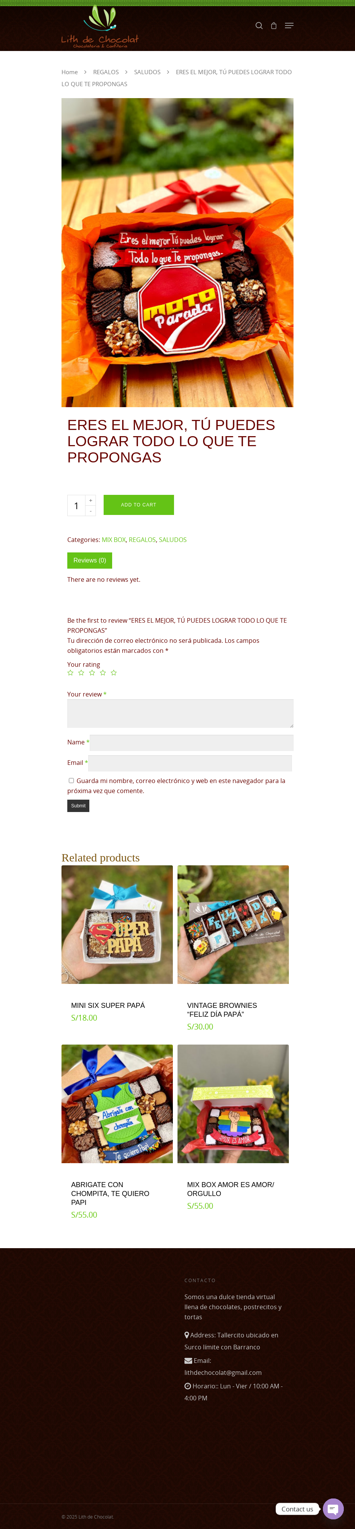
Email (77, 762)
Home (69, 72)
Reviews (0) (89, 560)
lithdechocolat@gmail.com (223, 1372)
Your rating (83, 664)
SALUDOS (147, 72)
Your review (87, 694)
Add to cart (139, 505)
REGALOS (106, 72)
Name (78, 742)
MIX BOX (114, 539)
